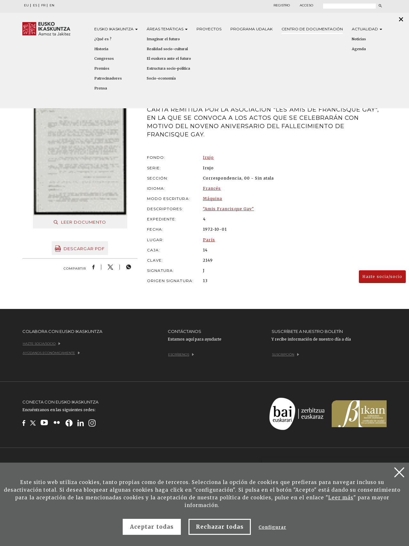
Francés (212, 188)
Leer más (340, 498)
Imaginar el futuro (163, 39)
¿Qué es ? (103, 39)
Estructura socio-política (168, 68)
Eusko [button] (116, 29)
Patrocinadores (108, 78)
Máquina (212, 198)
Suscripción (285, 354)
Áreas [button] (167, 29)
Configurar (272, 527)
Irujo (208, 157)
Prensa (100, 88)
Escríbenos (181, 354)
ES (35, 5)
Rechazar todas (220, 526)
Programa (251, 29)
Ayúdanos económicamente (51, 353)
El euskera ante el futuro (169, 58)
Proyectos (209, 29)
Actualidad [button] (367, 29)
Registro (282, 5)
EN (52, 5)
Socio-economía (161, 78)
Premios (101, 68)
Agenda (359, 49)
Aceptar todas (152, 526)
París (209, 239)
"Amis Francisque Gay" (228, 208)
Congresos (104, 58)
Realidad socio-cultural (167, 49)
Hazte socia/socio (382, 276)
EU (26, 5)
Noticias (359, 39)
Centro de (312, 29)
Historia (101, 49)
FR (43, 5)
